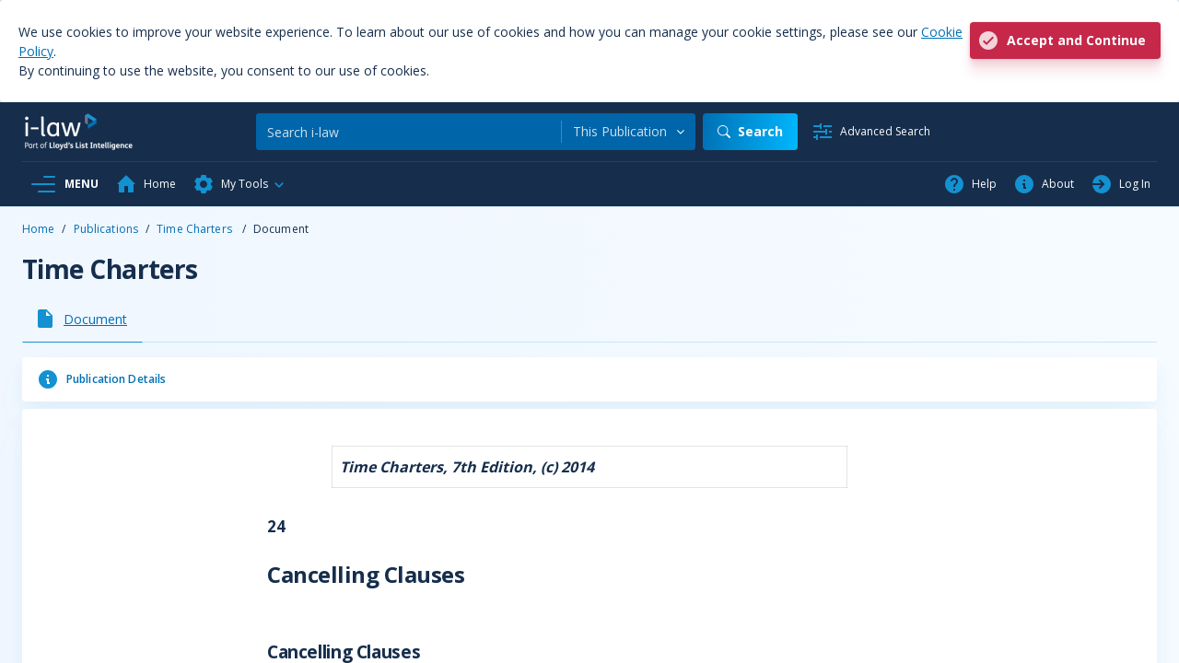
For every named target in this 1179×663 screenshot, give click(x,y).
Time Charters (196, 229)
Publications (106, 229)
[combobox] (628, 131)
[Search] (408, 131)
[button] (239, 184)
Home (38, 229)
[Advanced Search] (871, 131)
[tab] (82, 319)
